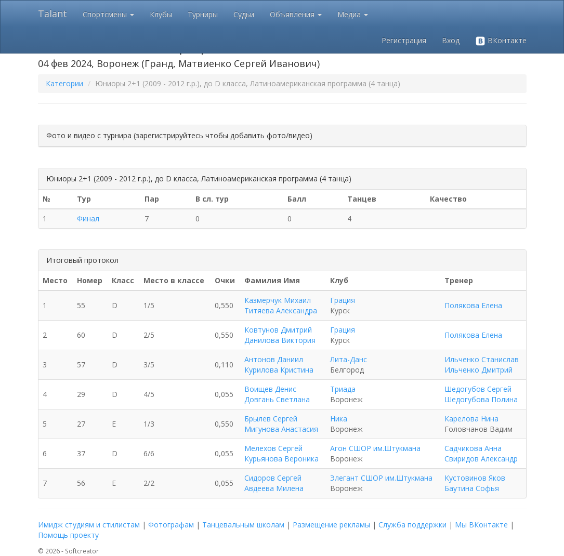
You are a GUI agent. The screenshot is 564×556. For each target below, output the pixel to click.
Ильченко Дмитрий (478, 370)
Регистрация (404, 40)
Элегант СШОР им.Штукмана (381, 478)
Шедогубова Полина (481, 399)
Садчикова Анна (473, 448)
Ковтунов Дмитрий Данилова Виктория (280, 335)
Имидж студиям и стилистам (89, 524)
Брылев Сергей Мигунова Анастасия (281, 424)
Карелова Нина (471, 418)
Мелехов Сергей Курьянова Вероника (281, 453)
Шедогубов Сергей (477, 389)
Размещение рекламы (331, 524)
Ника (338, 418)
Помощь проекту (68, 535)
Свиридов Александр (481, 459)
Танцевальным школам (243, 524)
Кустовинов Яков (474, 478)
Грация (342, 300)
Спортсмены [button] (108, 14)
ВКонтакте (501, 40)
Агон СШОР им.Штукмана (375, 448)
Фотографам (171, 524)
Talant (52, 13)
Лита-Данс (348, 359)
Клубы (161, 14)
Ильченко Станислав (481, 359)
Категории (64, 83)
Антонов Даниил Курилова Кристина (278, 364)
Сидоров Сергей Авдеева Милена (274, 483)
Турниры (203, 14)
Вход (451, 40)
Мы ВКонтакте (481, 524)
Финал (88, 218)
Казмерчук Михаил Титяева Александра (280, 305)
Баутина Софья (471, 488)
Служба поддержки (412, 524)
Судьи (243, 14)
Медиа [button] (352, 14)
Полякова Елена (473, 305)
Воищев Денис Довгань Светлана (277, 394)
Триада (343, 389)
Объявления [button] (296, 14)
